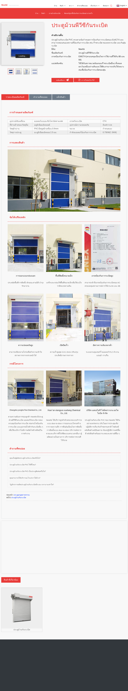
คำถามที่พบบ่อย (82, 6)
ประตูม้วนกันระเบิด (18, 497)
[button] (41, 71)
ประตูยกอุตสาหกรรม (22, 495)
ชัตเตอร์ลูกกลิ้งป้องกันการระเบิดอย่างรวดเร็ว (78, 13)
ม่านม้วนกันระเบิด (54, 13)
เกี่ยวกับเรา (95, 6)
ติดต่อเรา (106, 6)
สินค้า (63, 6)
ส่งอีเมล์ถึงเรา (60, 80)
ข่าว (71, 6)
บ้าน (55, 6)
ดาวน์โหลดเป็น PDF (88, 80)
